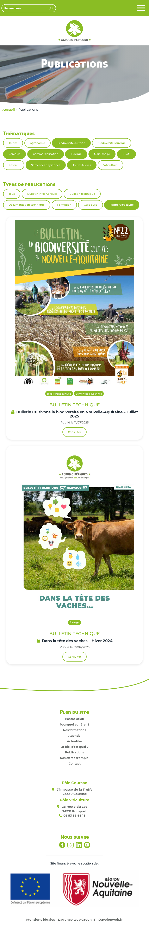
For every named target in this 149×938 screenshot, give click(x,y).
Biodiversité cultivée (71, 143)
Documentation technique (27, 204)
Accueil (8, 109)
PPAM (126, 153)
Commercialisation (45, 153)
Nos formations (74, 730)
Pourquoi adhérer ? (74, 724)
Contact (75, 763)
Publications (74, 752)
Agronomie (37, 143)
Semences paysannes (45, 165)
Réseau (14, 165)
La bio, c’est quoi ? (74, 747)
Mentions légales (40, 919)
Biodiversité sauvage (112, 143)
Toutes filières (82, 165)
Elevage (76, 153)
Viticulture (110, 165)
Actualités (74, 741)
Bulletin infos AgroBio (42, 193)
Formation (64, 204)
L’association (74, 719)
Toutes (13, 143)
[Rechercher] (51, 8)
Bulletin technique (82, 193)
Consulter (74, 432)
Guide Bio (90, 204)
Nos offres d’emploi (74, 758)
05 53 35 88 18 (74, 815)
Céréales (14, 153)
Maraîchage (102, 153)
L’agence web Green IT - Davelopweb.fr (90, 919)
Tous (12, 193)
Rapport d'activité (122, 204)
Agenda (74, 736)
